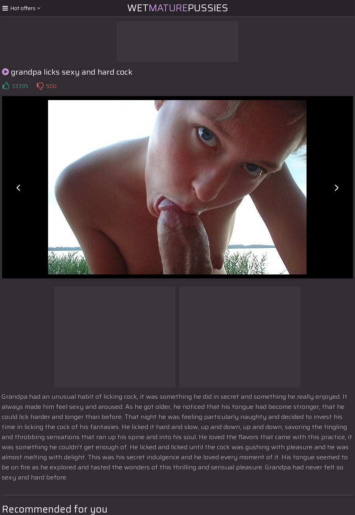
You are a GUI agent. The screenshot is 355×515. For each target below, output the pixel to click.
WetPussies (177, 8)
